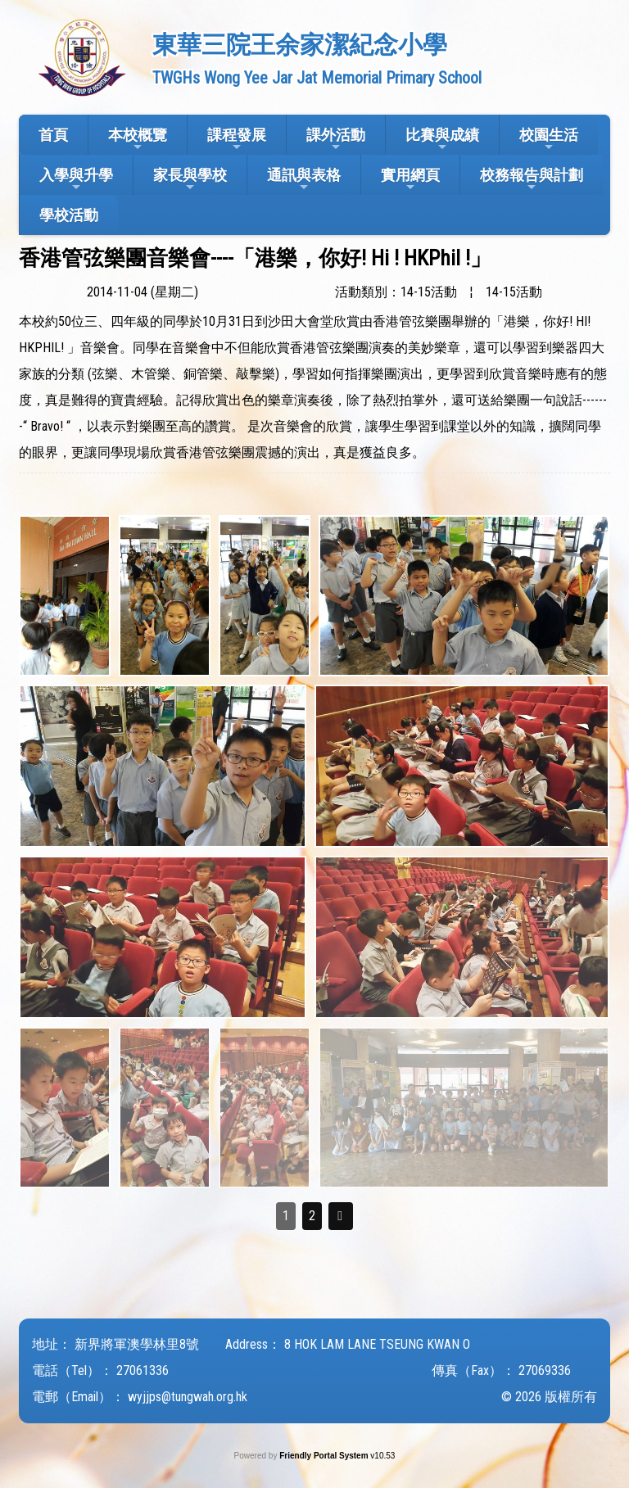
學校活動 (68, 215)
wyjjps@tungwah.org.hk (187, 1396)
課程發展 (236, 139)
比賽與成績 (442, 139)
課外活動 (335, 139)
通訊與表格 (304, 179)
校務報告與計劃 (531, 179)
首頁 (53, 134)
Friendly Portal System (324, 1455)
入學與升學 (76, 179)
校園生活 (548, 139)
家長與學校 (190, 179)
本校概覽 (137, 139)
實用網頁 (410, 179)
